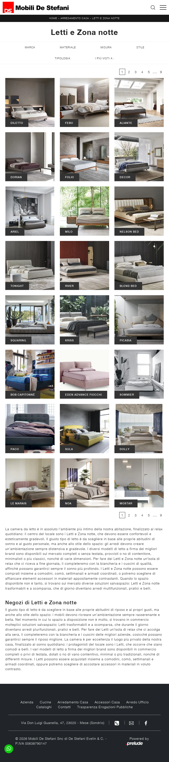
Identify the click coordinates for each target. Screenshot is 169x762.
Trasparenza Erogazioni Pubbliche (105, 707)
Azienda (26, 702)
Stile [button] (140, 47)
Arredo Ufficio (137, 702)
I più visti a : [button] (104, 58)
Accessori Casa (107, 702)
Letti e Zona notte (106, 18)
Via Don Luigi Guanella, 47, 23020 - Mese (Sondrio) (63, 723)
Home (53, 18)
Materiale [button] (68, 47)
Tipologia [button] (62, 58)
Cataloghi (44, 707)
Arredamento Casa (75, 18)
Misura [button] (106, 47)
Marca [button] (30, 47)
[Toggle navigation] (163, 7)
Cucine (45, 702)
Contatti (64, 707)
